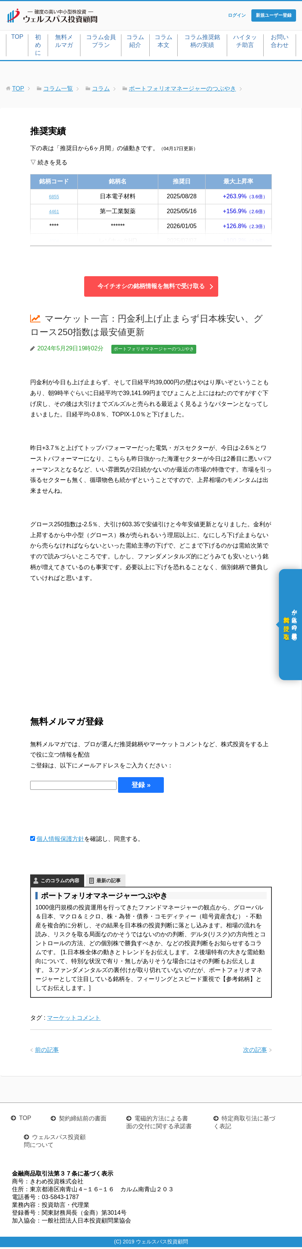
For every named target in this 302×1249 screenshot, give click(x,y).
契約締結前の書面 (83, 1120)
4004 (54, 242)
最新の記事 (108, 882)
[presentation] (86, 814)
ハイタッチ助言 (245, 42)
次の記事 (255, 1051)
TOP (17, 38)
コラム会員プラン (101, 42)
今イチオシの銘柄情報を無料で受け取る (151, 288)
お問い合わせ (280, 42)
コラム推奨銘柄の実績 (202, 42)
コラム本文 (163, 42)
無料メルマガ (64, 42)
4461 (54, 212)
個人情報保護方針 (60, 840)
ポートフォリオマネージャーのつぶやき (154, 350)
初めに (38, 46)
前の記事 (47, 1051)
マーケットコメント (74, 1019)
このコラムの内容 (60, 882)
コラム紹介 (135, 42)
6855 (54, 198)
